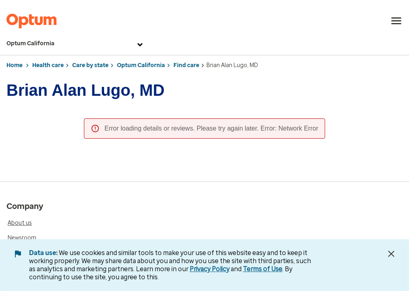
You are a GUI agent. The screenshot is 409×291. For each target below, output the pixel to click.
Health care (48, 65)
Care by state (90, 65)
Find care (186, 65)
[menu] (396, 21)
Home (14, 65)
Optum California (75, 44)
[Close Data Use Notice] (391, 254)
